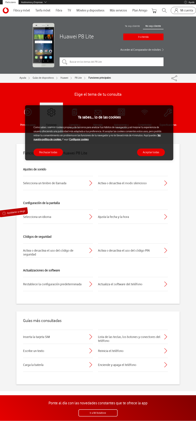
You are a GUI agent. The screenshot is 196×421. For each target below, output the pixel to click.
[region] (99, 132)
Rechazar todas (48, 152)
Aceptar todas (151, 152)
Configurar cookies (79, 139)
